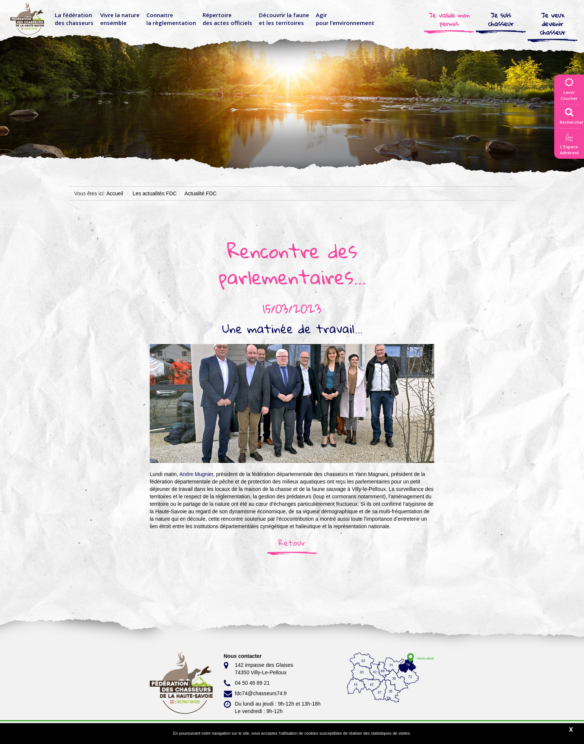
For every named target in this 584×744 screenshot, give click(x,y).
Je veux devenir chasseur (552, 23)
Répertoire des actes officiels (227, 18)
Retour (292, 542)
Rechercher (572, 114)
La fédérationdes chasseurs (74, 18)
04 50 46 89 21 (247, 683)
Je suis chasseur (501, 19)
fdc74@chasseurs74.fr (255, 694)
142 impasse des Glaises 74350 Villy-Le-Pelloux (258, 668)
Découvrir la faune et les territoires (284, 18)
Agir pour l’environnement (345, 18)
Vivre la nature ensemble (120, 18)
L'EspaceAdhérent (569, 145)
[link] (196, 474)
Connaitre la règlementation (171, 18)
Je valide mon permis (449, 19)
